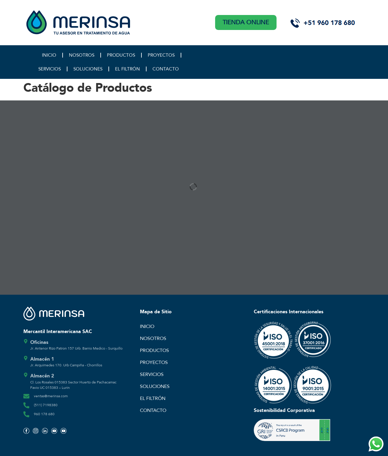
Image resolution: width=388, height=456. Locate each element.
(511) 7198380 (46, 405)
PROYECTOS (161, 55)
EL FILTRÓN (127, 69)
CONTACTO (166, 69)
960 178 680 (44, 414)
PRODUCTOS (121, 55)
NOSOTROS (81, 55)
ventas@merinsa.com (51, 396)
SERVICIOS (49, 69)
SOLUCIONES (87, 69)
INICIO (49, 55)
